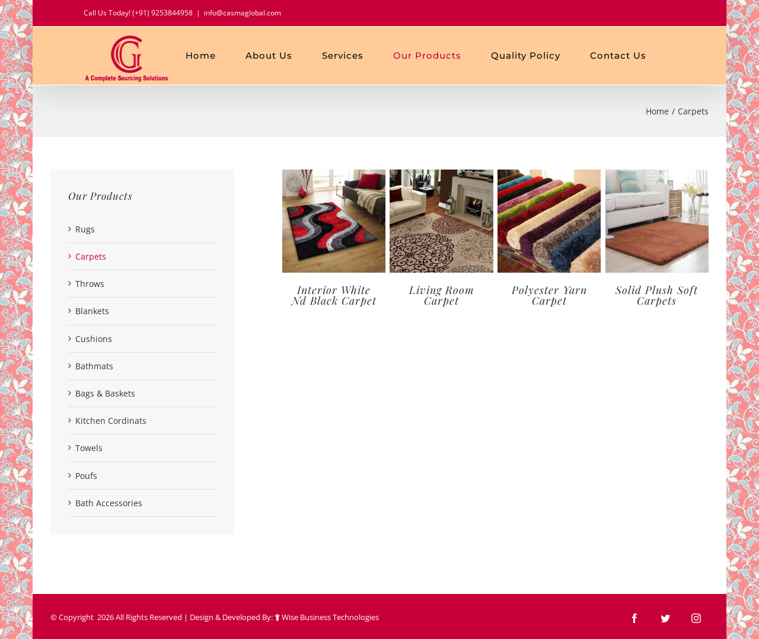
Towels (89, 447)
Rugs (85, 229)
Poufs (86, 475)
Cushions (93, 338)
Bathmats (94, 366)
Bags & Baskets (105, 393)
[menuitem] (215, 55)
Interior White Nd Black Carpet (334, 295)
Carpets (90, 256)
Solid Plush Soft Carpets (657, 295)
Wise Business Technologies (328, 617)
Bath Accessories (108, 503)
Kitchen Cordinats (110, 420)
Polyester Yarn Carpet (549, 295)
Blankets (92, 311)
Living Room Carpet (441, 295)
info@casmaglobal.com (242, 13)
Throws (89, 283)
